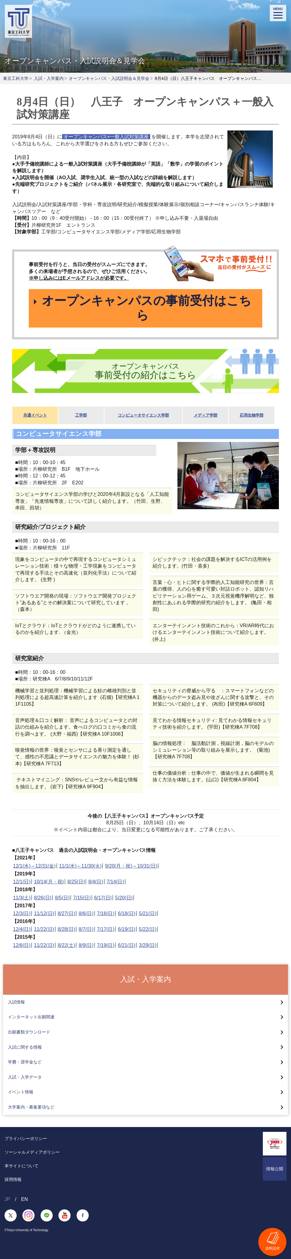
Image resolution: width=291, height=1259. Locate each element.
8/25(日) (76, 882)
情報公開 (274, 1168)
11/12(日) (44, 913)
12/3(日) (22, 913)
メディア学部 (205, 415)
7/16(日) (105, 913)
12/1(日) (22, 882)
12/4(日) (22, 929)
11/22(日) (44, 929)
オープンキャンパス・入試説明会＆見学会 (109, 78)
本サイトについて (21, 1165)
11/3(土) (22, 897)
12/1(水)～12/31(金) (34, 866)
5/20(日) (124, 897)
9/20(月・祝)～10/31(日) (131, 866)
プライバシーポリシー (26, 1138)
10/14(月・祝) (49, 882)
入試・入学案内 (49, 78)
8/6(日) (86, 913)
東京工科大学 (15, 78)
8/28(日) (66, 929)
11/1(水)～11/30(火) (80, 866)
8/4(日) (95, 882)
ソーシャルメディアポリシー (32, 1152)
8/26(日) (42, 897)
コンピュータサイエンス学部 (143, 415)
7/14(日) (115, 882)
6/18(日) (126, 913)
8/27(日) (66, 913)
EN (24, 1199)
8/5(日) (62, 897)
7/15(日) (82, 897)
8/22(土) (66, 945)
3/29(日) (148, 945)
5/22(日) (148, 929)
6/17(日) (103, 897)
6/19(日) (126, 929)
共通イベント (35, 415)
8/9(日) (86, 945)
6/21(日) (126, 945)
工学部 (81, 415)
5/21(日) (148, 913)
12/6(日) (22, 945)
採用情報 (13, 1179)
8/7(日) (86, 929)
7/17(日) (105, 929)
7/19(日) (105, 945)
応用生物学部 (251, 415)
